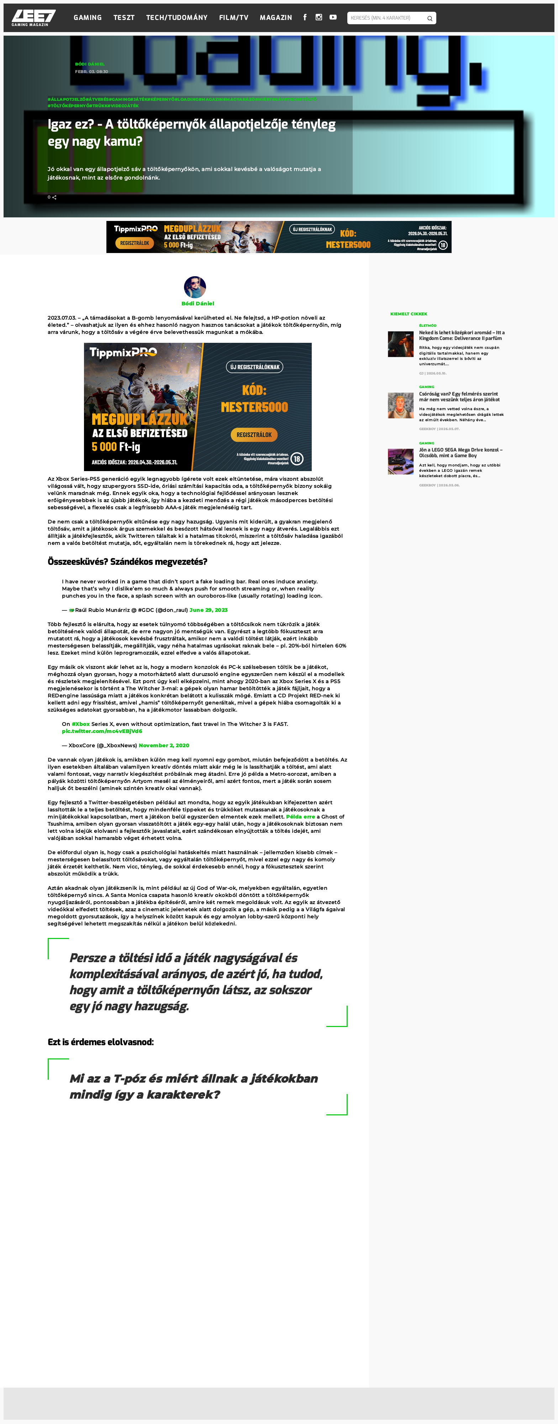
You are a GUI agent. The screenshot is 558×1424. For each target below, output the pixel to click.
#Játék (138, 99)
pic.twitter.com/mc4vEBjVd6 (102, 731)
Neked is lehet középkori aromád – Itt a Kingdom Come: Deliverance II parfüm (462, 335)
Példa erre (300, 817)
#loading (187, 99)
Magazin (276, 18)
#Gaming (120, 99)
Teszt (124, 18)
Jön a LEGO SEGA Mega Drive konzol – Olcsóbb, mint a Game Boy (461, 452)
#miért (263, 99)
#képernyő (161, 99)
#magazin (211, 99)
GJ (422, 373)
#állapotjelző (67, 99)
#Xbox (81, 724)
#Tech (291, 99)
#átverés (97, 99)
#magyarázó (239, 99)
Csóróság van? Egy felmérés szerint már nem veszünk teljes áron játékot (460, 396)
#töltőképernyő (68, 105)
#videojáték (123, 105)
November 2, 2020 (164, 745)
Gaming (88, 18)
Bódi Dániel (90, 64)
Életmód (428, 325)
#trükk (98, 105)
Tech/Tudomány (177, 18)
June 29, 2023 (209, 610)
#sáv (278, 99)
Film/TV (233, 18)
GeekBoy (428, 429)
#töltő (307, 99)
